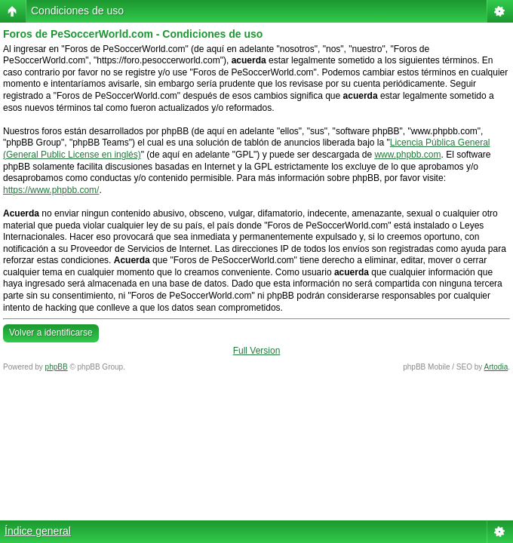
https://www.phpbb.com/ (51, 190)
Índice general (38, 531)
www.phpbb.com (407, 154)
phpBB (56, 367)
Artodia (496, 367)
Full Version (257, 350)
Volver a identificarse (51, 332)
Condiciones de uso (77, 11)
